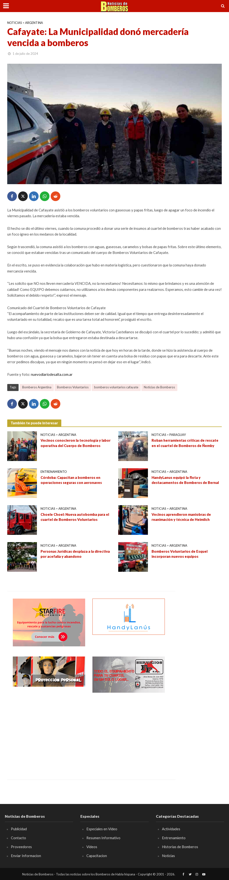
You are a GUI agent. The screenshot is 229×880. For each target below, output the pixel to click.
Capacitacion (96, 855)
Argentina (34, 23)
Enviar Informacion (26, 855)
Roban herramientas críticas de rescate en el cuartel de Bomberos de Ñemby (185, 442)
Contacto (18, 838)
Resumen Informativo (103, 838)
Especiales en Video (101, 829)
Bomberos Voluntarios (73, 387)
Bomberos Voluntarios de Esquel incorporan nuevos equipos (180, 554)
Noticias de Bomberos (159, 387)
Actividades (171, 829)
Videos (91, 847)
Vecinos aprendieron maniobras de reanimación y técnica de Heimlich (181, 517)
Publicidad (19, 829)
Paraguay (177, 435)
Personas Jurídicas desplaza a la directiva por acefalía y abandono (75, 554)
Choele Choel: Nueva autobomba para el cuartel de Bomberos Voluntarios (75, 517)
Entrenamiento (54, 472)
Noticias (14, 23)
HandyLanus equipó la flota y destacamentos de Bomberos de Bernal (185, 480)
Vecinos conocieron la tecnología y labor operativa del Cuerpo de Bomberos (76, 442)
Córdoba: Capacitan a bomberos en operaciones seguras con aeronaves (71, 480)
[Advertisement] (49, 732)
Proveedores (21, 847)
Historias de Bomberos (180, 847)
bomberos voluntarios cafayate (116, 387)
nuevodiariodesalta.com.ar (52, 374)
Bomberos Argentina (36, 387)
